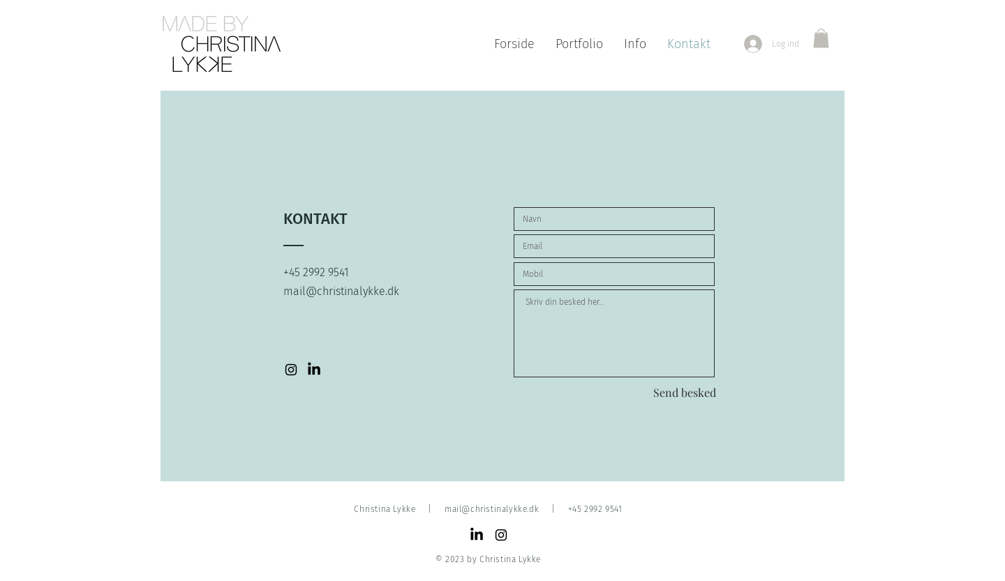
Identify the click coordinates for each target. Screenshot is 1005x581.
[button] (821, 38)
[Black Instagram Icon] (501, 535)
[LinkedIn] (476, 535)
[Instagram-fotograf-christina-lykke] (291, 369)
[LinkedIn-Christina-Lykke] (314, 369)
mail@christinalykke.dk (492, 509)
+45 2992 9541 (595, 509)
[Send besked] (684, 392)
